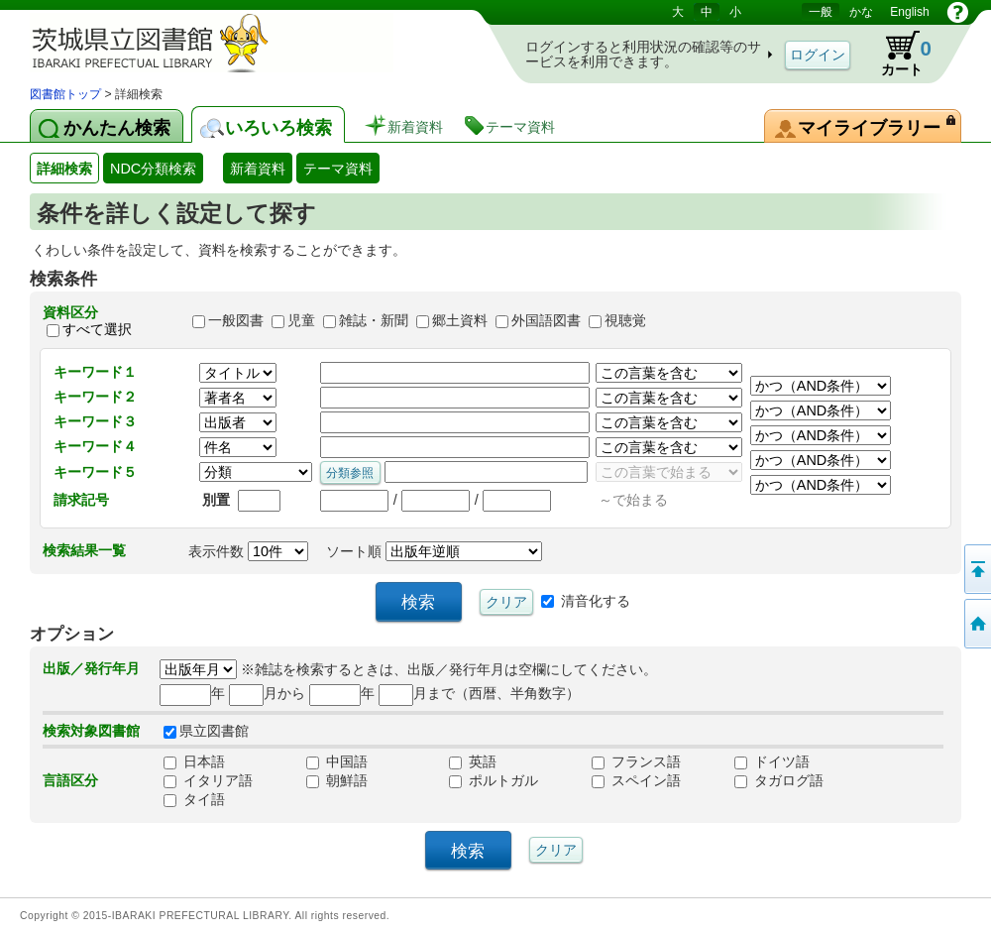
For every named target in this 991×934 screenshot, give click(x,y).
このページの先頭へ (976, 569)
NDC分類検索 (153, 168)
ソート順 (434, 551)
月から (267, 693)
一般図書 (236, 321)
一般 (820, 12)
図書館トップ (65, 94)
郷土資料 (460, 321)
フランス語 (636, 761)
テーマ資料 (338, 168)
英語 (472, 761)
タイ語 (194, 799)
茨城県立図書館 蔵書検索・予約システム (238, 42)
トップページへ (976, 623)
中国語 (337, 761)
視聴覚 (625, 321)
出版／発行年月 (91, 668)
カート (897, 53)
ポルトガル (493, 780)
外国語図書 (546, 321)
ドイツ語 (772, 761)
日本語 (194, 761)
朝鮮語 (337, 780)
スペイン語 (636, 780)
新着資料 (257, 168)
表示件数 (248, 551)
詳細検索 (64, 168)
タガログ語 (779, 780)
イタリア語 (208, 780)
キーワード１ (95, 372)
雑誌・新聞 (373, 321)
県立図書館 (206, 731)
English (909, 12)
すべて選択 (97, 329)
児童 (301, 321)
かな (861, 12)
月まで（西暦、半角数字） (479, 693)
